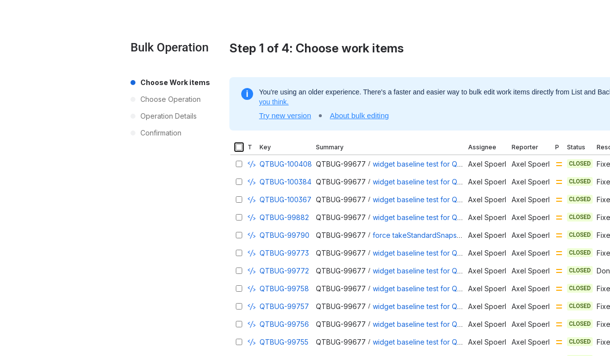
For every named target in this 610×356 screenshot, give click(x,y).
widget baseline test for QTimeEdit (429, 342)
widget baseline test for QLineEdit (427, 306)
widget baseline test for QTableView (432, 182)
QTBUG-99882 (284, 217)
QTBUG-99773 (284, 253)
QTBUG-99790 (284, 235)
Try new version (285, 115)
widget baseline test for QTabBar (427, 271)
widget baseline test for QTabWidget (433, 253)
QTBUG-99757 (284, 306)
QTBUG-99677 (341, 164)
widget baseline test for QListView (428, 199)
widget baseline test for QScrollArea (432, 288)
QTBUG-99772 (284, 271)
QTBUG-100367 (285, 199)
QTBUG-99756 (284, 324)
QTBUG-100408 (286, 164)
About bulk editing (359, 115)
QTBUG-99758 (284, 288)
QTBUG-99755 (284, 342)
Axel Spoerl (487, 164)
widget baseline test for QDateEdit (428, 324)
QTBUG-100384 (285, 182)
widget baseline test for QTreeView (431, 164)
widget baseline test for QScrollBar (429, 217)
